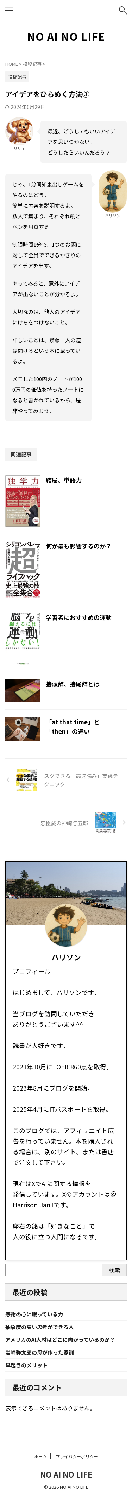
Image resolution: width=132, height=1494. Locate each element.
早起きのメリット (26, 1365)
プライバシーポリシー (77, 1453)
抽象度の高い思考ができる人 (39, 1327)
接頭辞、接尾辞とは (73, 683)
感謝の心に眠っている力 (34, 1314)
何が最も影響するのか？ (79, 545)
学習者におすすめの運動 (79, 617)
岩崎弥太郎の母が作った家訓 (39, 1352)
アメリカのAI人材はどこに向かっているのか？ (60, 1339)
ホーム (40, 1453)
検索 (114, 1270)
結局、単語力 (64, 480)
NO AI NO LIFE (66, 36)
